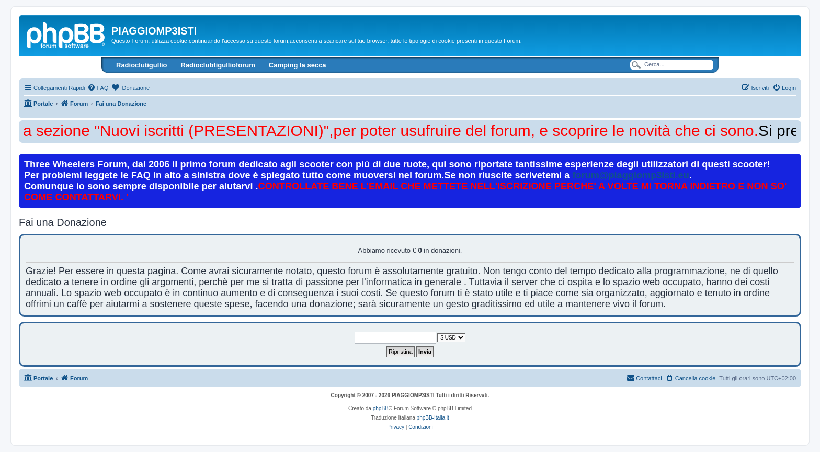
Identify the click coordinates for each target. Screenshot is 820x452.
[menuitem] (97, 88)
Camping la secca (297, 65)
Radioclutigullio (141, 65)
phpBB (381, 408)
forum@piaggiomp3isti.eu (630, 175)
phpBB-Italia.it (433, 418)
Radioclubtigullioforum (218, 65)
